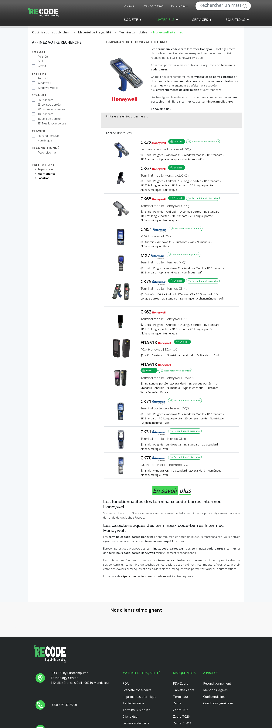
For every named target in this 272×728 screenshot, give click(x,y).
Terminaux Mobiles (136, 685)
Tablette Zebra (183, 665)
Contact (129, 6)
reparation (45, 169)
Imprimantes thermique (139, 672)
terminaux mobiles (153, 576)
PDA (126, 658)
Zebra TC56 (181, 718)
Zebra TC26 (181, 692)
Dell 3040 (129, 725)
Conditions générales (218, 678)
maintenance (47, 173)
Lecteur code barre (136, 698)
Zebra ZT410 (182, 705)
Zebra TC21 (181, 685)
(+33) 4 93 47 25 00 (153, 6)
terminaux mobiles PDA (217, 101)
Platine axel (131, 718)
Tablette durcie (133, 678)
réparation (128, 576)
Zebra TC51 (181, 725)
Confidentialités (214, 672)
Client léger (131, 692)
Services (200, 20)
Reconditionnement (217, 658)
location (43, 178)
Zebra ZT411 (182, 698)
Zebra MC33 (181, 711)
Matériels (165, 20)
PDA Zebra (180, 658)
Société (131, 20)
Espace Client (179, 6)
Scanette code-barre (137, 665)
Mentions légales (215, 665)
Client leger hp (133, 711)
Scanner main (132, 705)
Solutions (235, 20)
